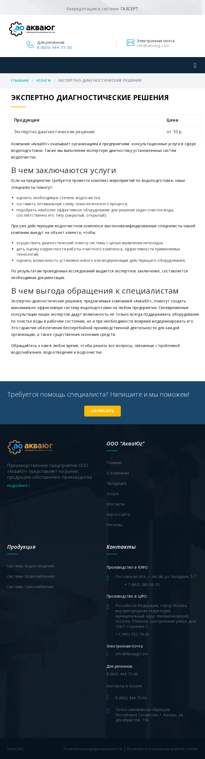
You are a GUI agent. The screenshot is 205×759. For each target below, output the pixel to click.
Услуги (43, 80)
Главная (19, 80)
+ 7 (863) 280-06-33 (141, 584)
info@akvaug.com (153, 45)
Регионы (114, 524)
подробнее (18, 484)
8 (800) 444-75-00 (54, 47)
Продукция (116, 483)
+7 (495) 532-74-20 (132, 633)
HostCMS (15, 748)
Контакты (115, 503)
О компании (117, 472)
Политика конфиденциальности (92, 748)
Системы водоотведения (30, 565)
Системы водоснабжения (31, 575)
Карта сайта (118, 514)
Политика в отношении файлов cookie (162, 748)
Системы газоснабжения (30, 586)
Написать (102, 410)
